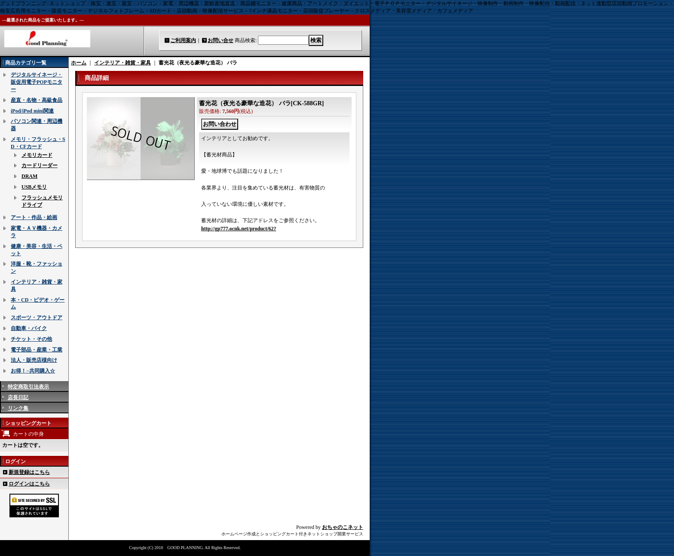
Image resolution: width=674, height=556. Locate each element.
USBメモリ (34, 187)
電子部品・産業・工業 (36, 350)
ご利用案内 (183, 40)
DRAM (29, 176)
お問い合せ (220, 40)
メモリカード (36, 155)
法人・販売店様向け (34, 360)
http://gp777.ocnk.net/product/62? (238, 229)
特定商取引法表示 (28, 387)
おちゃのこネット (342, 527)
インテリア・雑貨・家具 (122, 63)
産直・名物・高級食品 (36, 100)
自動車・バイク (29, 328)
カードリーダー (39, 165)
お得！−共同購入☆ (33, 371)
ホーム (78, 63)
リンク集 (18, 408)
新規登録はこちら (29, 472)
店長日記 (18, 397)
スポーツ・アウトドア (36, 318)
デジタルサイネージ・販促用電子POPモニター (36, 82)
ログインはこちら (29, 484)
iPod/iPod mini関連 (32, 111)
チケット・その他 (31, 339)
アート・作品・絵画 (34, 217)
